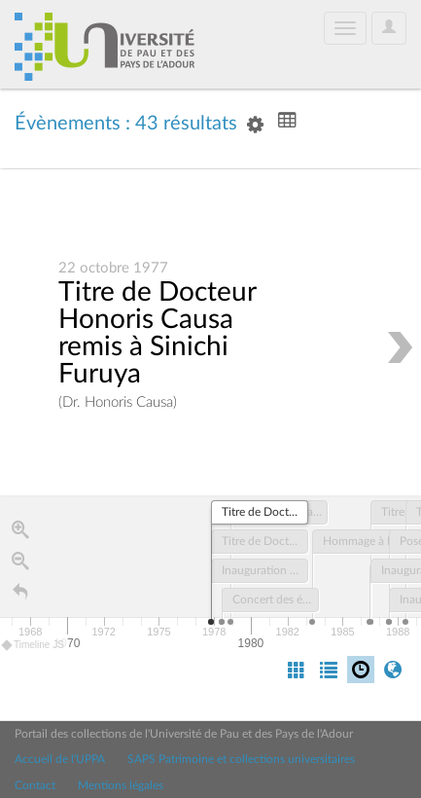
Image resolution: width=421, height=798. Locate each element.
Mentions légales (120, 785)
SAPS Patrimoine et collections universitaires (241, 759)
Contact (35, 785)
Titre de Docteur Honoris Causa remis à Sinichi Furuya (157, 333)
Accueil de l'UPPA (60, 759)
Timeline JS (33, 645)
